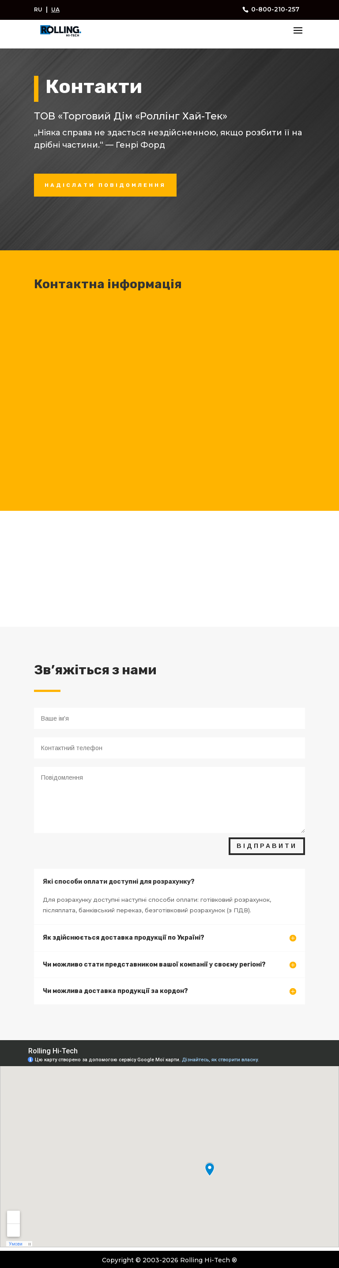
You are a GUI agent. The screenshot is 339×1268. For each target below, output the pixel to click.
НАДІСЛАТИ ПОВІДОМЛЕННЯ (105, 185)
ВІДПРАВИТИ (267, 845)
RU (38, 9)
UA (55, 9)
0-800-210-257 (274, 9)
